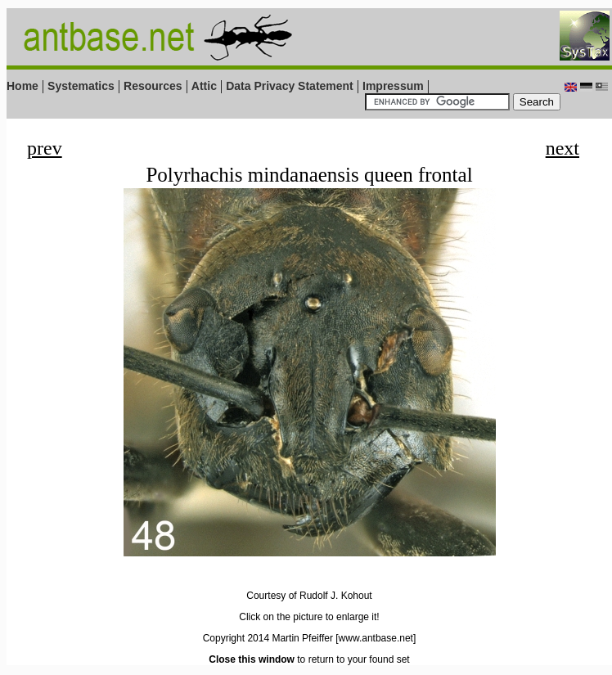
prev (44, 148)
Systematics (81, 85)
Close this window (252, 659)
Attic (204, 85)
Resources (153, 85)
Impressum (393, 85)
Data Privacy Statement (289, 85)
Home (22, 85)
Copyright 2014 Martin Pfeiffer (268, 638)
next (562, 148)
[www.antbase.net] (375, 638)
